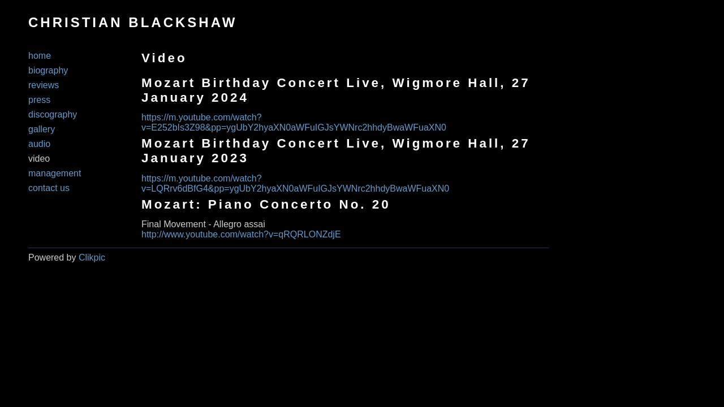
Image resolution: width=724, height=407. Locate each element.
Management (54, 173)
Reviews (43, 85)
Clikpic (92, 257)
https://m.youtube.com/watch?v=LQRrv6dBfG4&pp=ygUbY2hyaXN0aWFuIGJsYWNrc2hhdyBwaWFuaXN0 (295, 183)
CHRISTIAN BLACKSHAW (132, 22)
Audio (39, 144)
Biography (48, 70)
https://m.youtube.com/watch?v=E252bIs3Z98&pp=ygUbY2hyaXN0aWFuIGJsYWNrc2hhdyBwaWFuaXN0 (293, 122)
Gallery (41, 129)
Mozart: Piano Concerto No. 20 (266, 204)
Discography (52, 114)
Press (39, 100)
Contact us (49, 188)
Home (39, 55)
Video (39, 158)
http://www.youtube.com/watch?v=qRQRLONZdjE (241, 234)
